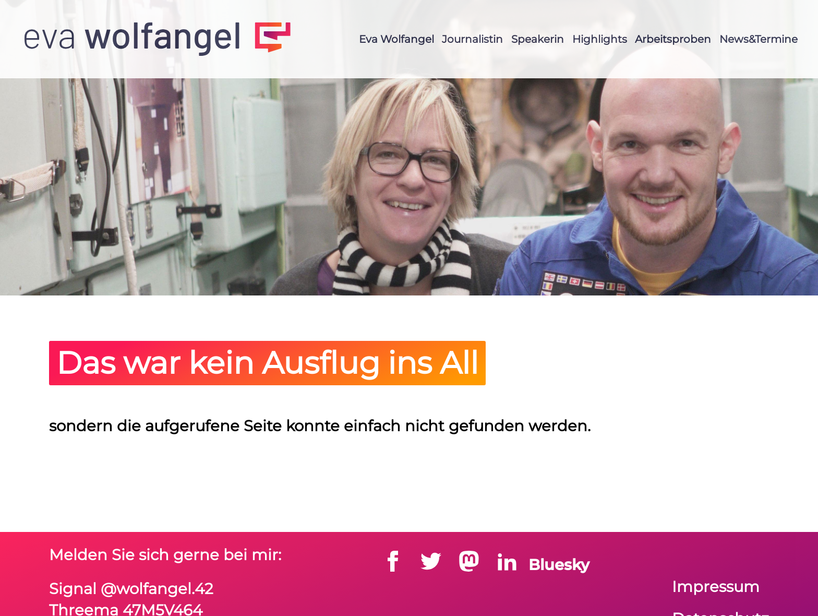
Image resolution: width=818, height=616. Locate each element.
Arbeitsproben (673, 39)
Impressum (716, 586)
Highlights (599, 39)
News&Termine (758, 39)
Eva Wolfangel (396, 39)
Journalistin (472, 39)
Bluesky (559, 564)
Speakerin (537, 39)
